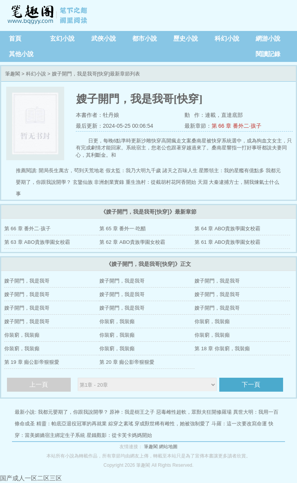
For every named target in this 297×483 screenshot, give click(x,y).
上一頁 (38, 384)
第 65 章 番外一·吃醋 (122, 228)
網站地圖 (168, 446)
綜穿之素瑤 (120, 423)
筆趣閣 (48, 15)
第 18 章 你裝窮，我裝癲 (222, 348)
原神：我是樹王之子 (132, 412)
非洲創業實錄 (109, 182)
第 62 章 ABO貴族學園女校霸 (132, 242)
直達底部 (232, 115)
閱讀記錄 (268, 54)
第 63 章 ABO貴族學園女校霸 (37, 242)
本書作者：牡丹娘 (97, 115)
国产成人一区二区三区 (31, 478)
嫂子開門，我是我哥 (27, 281)
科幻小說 (227, 38)
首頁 (15, 38)
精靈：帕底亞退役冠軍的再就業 (71, 423)
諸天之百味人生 (180, 170)
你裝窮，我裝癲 (117, 321)
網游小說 (268, 38)
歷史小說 (185, 38)
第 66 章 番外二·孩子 (236, 126)
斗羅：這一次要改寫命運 (239, 423)
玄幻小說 (62, 38)
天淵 (203, 182)
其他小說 (21, 54)
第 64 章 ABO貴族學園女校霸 (227, 228)
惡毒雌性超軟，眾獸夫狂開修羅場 (194, 412)
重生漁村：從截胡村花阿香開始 (161, 182)
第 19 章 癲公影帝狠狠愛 (31, 362)
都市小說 (144, 38)
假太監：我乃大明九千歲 (133, 170)
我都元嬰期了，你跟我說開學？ (73, 412)
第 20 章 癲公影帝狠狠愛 (126, 362)
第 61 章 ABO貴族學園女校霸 (227, 242)
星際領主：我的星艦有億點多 (231, 170)
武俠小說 (103, 38)
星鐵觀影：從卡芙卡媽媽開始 (119, 435)
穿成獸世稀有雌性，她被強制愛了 (172, 423)
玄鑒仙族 (83, 182)
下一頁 (251, 384)
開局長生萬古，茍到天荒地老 (71, 170)
